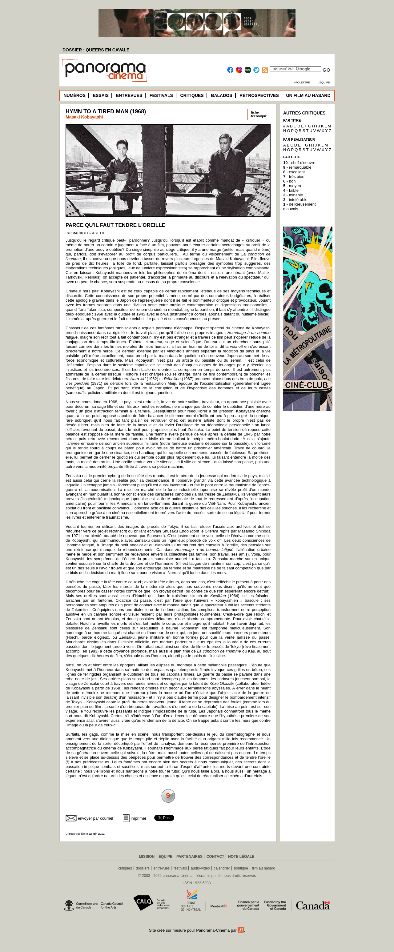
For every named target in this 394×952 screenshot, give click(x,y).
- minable (293, 195)
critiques (125, 868)
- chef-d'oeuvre (299, 162)
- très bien (293, 176)
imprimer (139, 818)
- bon (289, 181)
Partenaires (189, 856)
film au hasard (263, 868)
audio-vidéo (200, 868)
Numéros (74, 95)
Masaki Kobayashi (84, 116)
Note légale (241, 856)
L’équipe (323, 82)
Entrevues (129, 95)
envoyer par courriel (95, 818)
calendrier (222, 868)
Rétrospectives (259, 95)
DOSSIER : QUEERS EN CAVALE (95, 49)
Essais (101, 95)
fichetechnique (259, 114)
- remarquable (297, 167)
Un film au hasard (308, 95)
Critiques (191, 95)
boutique (241, 868)
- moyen (292, 185)
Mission (147, 856)
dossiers (143, 868)
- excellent (294, 172)
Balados (221, 95)
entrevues (162, 868)
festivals (180, 868)
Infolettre (301, 82)
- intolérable (295, 199)
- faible (291, 190)
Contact (215, 856)
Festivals (161, 95)
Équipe (165, 856)
